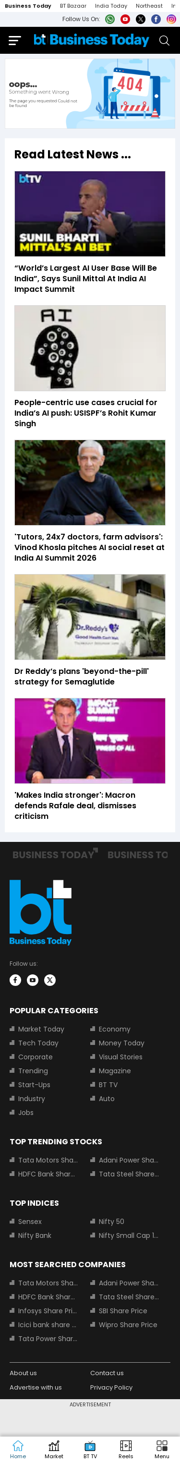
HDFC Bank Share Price (48, 1174)
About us (23, 1373)
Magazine (115, 1071)
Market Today (41, 1029)
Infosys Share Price (48, 1311)
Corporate (35, 1057)
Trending (33, 1071)
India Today (111, 6)
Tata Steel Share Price (129, 1174)
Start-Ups (34, 1085)
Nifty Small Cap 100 (129, 1235)
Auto (107, 1098)
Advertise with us (36, 1387)
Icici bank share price (48, 1325)
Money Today (121, 1043)
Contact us (107, 1373)
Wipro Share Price (128, 1325)
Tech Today (38, 1043)
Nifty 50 (111, 1221)
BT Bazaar (73, 6)
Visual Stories (121, 1057)
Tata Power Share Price (48, 1338)
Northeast (149, 6)
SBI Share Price (123, 1311)
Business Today (28, 6)
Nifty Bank (34, 1235)
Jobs (26, 1112)
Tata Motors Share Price (48, 1160)
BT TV (108, 1085)
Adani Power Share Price (129, 1160)
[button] (162, 1450)
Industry (31, 1098)
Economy (115, 1029)
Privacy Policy (111, 1387)
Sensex (30, 1221)
